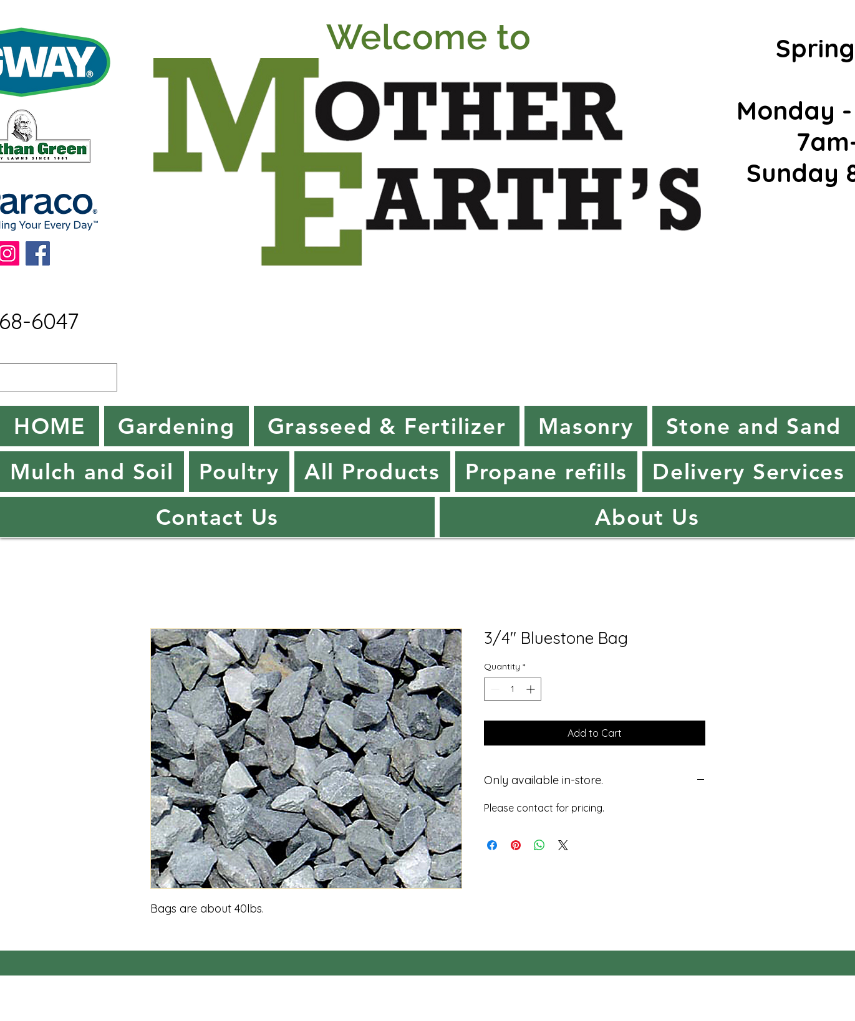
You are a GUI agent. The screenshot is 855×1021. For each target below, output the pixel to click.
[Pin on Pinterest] (515, 845)
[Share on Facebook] (492, 845)
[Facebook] (38, 253)
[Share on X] (563, 845)
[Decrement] (493, 689)
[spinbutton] (512, 689)
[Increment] (531, 689)
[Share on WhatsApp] (539, 845)
